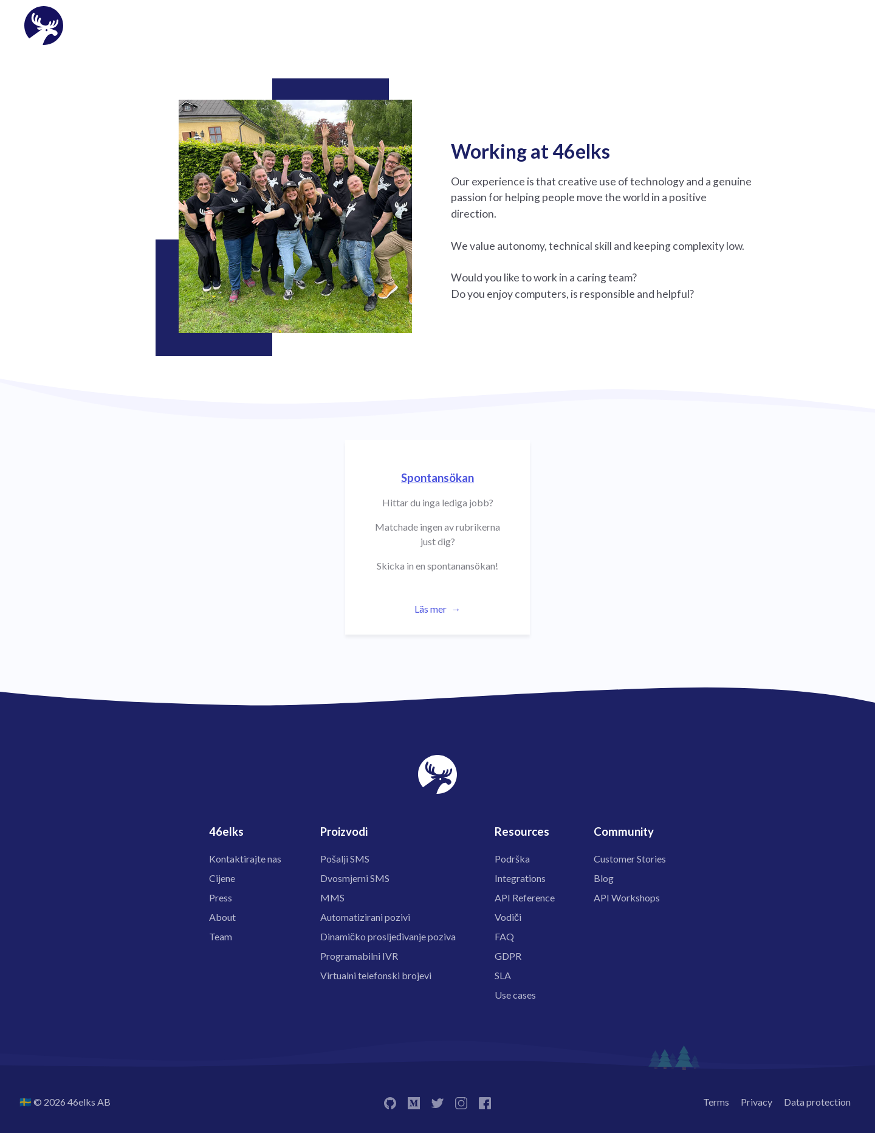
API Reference (525, 897)
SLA (503, 975)
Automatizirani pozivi (365, 917)
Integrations (520, 878)
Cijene (222, 878)
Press (220, 897)
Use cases (515, 994)
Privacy (756, 1101)
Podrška (512, 858)
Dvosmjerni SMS (354, 878)
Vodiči (508, 917)
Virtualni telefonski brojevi (375, 975)
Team (220, 936)
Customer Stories (630, 858)
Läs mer (430, 609)
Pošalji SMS (344, 858)
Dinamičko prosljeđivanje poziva (388, 936)
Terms (716, 1101)
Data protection (817, 1101)
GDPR (508, 956)
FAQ (504, 936)
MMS (332, 897)
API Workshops (627, 897)
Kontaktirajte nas (245, 858)
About (222, 917)
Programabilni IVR (359, 956)
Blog (604, 878)
